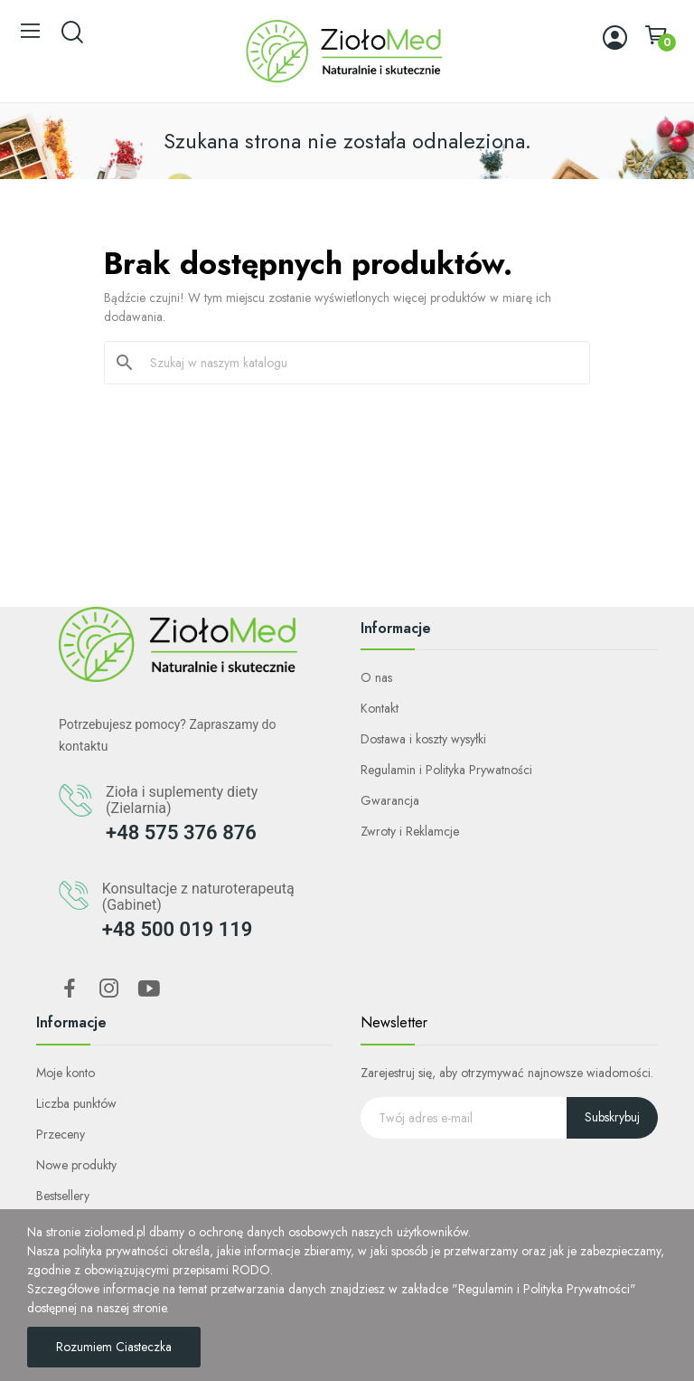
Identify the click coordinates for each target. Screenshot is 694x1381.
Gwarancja (390, 800)
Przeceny (60, 1134)
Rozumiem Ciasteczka (114, 1347)
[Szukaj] (358, 362)
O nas (376, 677)
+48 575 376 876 (181, 832)
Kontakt (380, 708)
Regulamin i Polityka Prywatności (446, 770)
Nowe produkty (76, 1165)
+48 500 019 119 (177, 929)
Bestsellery (62, 1196)
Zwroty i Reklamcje (410, 831)
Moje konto (65, 1073)
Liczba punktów (76, 1103)
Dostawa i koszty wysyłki (423, 739)
